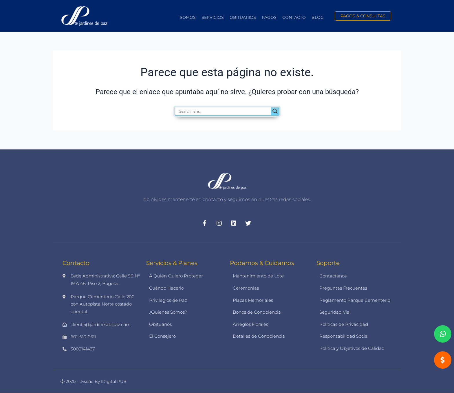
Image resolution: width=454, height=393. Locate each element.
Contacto (294, 17)
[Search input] (224, 111)
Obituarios (243, 17)
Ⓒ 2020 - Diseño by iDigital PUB (94, 381)
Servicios (213, 17)
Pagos (269, 17)
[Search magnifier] (275, 111)
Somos (188, 17)
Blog (318, 17)
